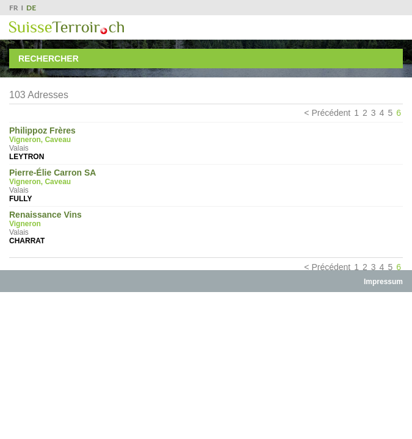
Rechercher (48, 58)
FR (13, 7)
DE (31, 7)
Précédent (330, 113)
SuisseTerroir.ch (66, 27)
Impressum (383, 281)
